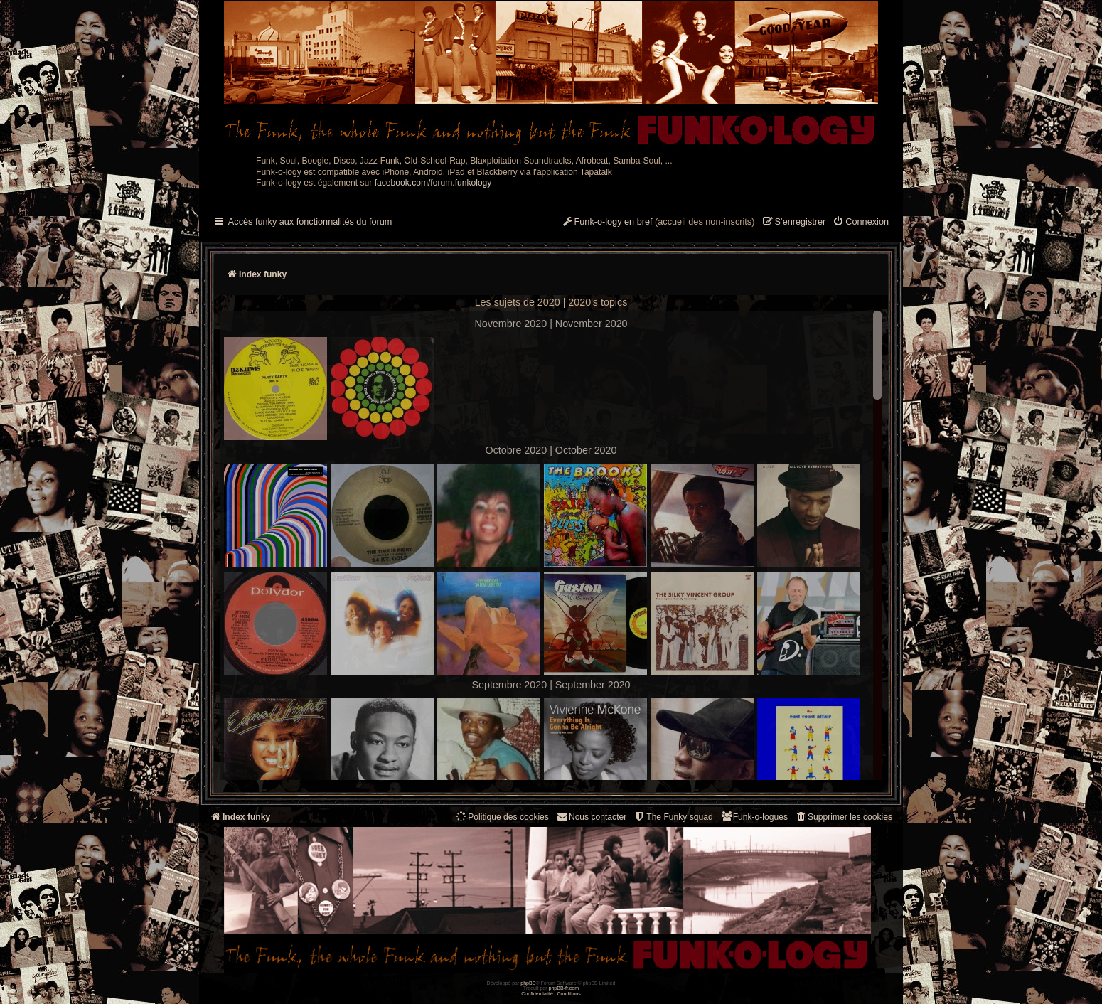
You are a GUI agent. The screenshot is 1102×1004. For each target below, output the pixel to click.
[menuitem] (861, 223)
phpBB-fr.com (564, 988)
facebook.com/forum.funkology (433, 183)
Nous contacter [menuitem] (591, 816)
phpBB (527, 983)
